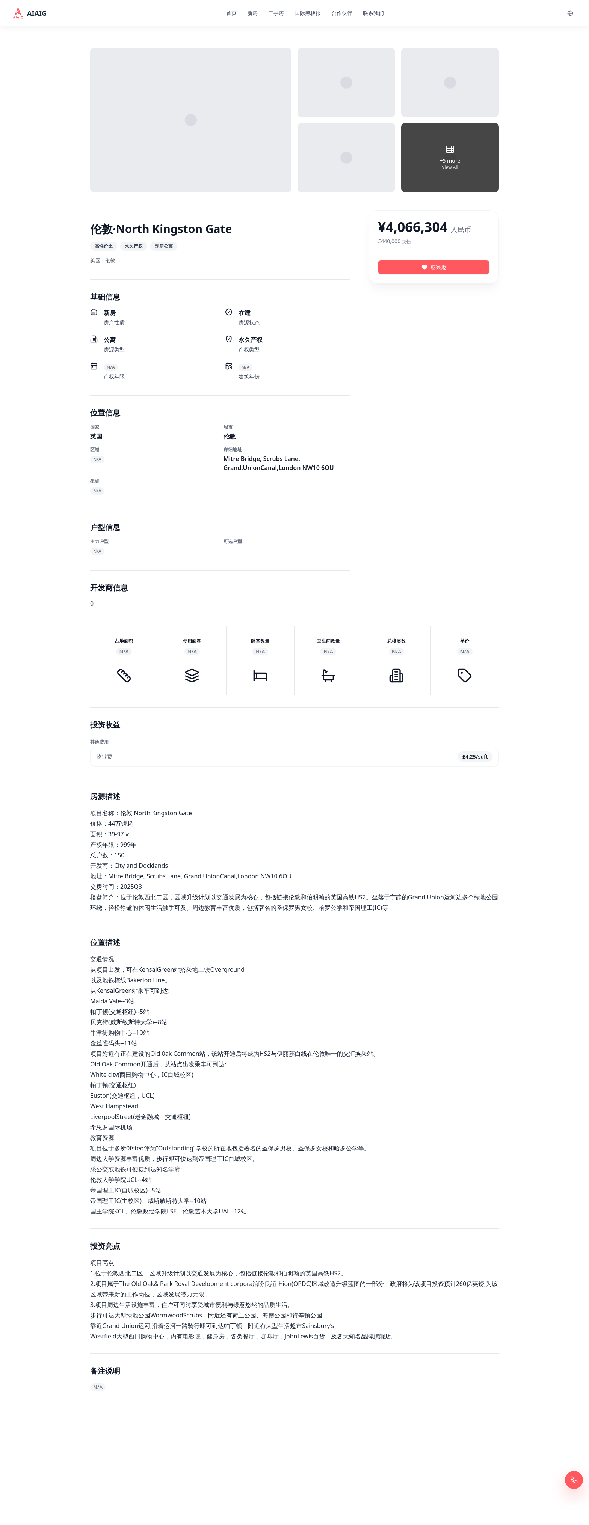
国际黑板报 (307, 13)
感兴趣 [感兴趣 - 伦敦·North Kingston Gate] (433, 267)
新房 (252, 13)
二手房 (276, 13)
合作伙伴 (341, 13)
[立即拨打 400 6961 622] (574, 1480)
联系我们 (373, 13)
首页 (231, 13)
